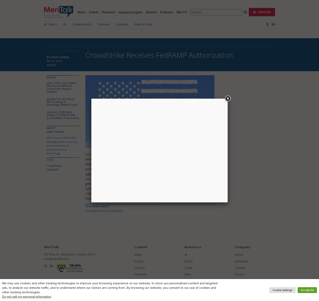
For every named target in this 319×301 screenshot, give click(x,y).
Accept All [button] (307, 290)
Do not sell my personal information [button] (26, 297)
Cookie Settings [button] (282, 290)
